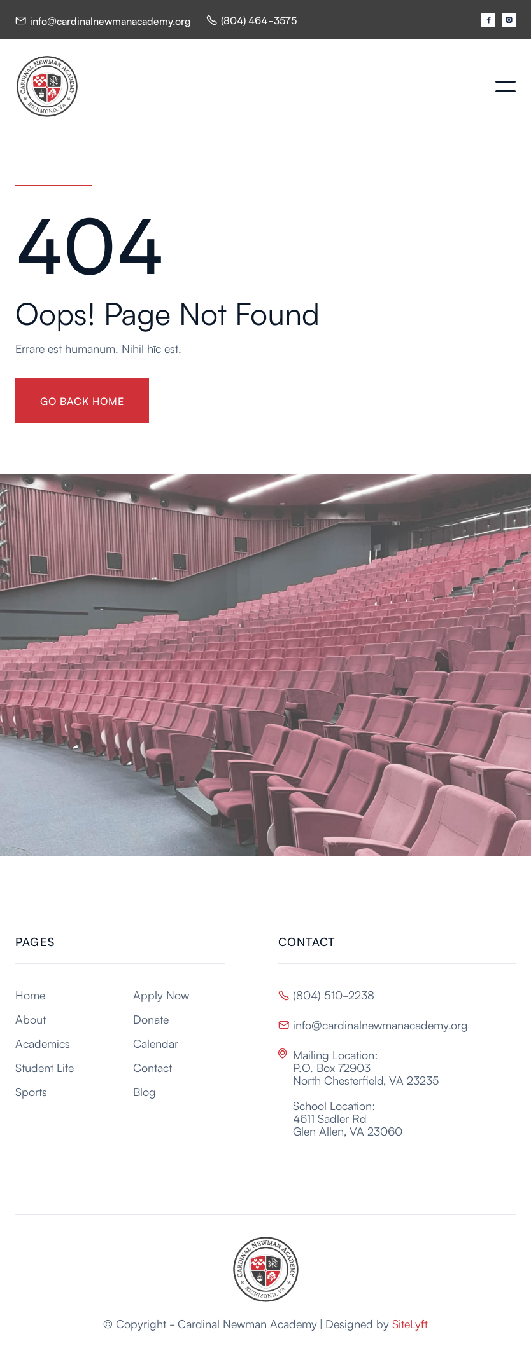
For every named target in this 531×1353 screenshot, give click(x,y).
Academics (42, 1042)
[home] (47, 86)
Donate (151, 1018)
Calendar (155, 1042)
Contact (152, 1067)
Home (30, 994)
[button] (505, 86)
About (30, 1018)
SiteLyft (410, 1323)
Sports (31, 1091)
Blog (144, 1091)
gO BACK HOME (82, 401)
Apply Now (161, 994)
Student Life (44, 1067)
